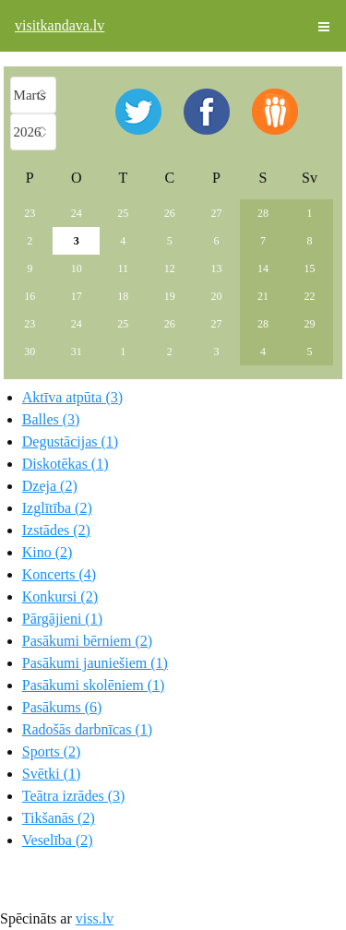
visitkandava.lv (59, 25)
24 (76, 213)
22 (309, 296)
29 (309, 323)
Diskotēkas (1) (65, 463)
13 (215, 268)
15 (309, 268)
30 (29, 351)
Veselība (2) (57, 840)
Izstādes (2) (56, 530)
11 (123, 268)
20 (215, 296)
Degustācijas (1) (70, 441)
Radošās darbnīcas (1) (87, 729)
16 (29, 296)
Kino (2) (47, 552)
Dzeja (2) (50, 486)
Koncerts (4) (59, 574)
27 (215, 213)
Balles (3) (51, 419)
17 (76, 296)
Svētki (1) (51, 773)
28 (262, 213)
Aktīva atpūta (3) (72, 397)
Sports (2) (51, 751)
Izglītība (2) (57, 508)
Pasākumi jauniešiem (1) (95, 663)
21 (262, 296)
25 (122, 213)
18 (122, 296)
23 (29, 213)
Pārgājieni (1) (62, 618)
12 (169, 268)
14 (262, 268)
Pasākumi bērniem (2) (87, 641)
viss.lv (94, 918)
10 (76, 268)
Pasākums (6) (62, 707)
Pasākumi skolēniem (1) (93, 685)
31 (76, 351)
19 (169, 296)
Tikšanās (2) (58, 818)
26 (169, 213)
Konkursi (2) (60, 596)
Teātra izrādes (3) (73, 796)
